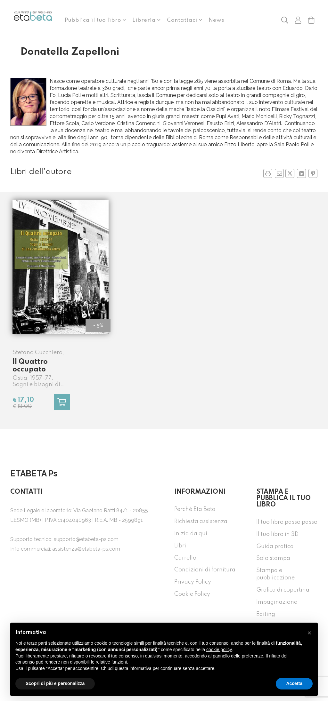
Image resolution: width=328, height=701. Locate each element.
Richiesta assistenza (200, 521)
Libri (180, 546)
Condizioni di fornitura (204, 570)
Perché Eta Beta (195, 509)
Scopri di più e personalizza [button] (55, 683)
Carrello (185, 558)
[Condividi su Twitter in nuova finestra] (289, 173)
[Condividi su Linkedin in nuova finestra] (301, 173)
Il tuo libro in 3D (277, 534)
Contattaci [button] (183, 20)
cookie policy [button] (219, 649)
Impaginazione (276, 602)
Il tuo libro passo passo (286, 522)
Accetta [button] (294, 683)
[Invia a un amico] (279, 173)
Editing (265, 614)
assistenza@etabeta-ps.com (86, 549)
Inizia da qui (190, 534)
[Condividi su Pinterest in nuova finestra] (312, 173)
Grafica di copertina (282, 590)
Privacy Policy (192, 582)
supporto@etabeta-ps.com (86, 539)
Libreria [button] (144, 20)
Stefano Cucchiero (37, 352)
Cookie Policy (192, 594)
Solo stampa (273, 558)
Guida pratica (275, 546)
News (216, 20)
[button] (284, 20)
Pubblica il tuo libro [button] (94, 20)
